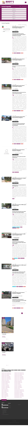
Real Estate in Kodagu (17, 375)
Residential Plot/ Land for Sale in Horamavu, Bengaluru (18, 150)
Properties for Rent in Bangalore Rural (19, 359)
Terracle (15, 407)
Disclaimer (19, 391)
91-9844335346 (5, 394)
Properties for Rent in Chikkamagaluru (19, 365)
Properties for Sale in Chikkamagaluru (6, 365)
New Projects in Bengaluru (5, 370)
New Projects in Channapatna (5, 371)
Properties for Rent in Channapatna (18, 363)
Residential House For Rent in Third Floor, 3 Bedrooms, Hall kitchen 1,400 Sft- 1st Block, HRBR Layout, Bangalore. (19, 242)
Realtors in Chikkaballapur (5, 381)
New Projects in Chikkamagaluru (6, 374)
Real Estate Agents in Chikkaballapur (19, 381)
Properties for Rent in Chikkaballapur (18, 364)
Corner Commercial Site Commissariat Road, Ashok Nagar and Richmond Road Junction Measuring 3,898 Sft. (18, 124)
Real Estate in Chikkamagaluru (18, 374)
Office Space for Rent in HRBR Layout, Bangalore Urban (19, 205)
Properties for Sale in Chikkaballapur (6, 364)
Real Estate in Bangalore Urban (18, 369)
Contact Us (9, 394)
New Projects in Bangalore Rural (5, 368)
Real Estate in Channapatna (17, 371)
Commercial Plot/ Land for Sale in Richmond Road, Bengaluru (18, 117)
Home (9, 391)
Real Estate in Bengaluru (17, 370)
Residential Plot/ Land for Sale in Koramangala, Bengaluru (18, 27)
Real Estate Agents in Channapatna (18, 380)
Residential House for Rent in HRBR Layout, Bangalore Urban (18, 234)
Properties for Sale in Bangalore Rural (6, 359)
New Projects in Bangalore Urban (6, 369)
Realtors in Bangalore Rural (5, 376)
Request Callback (15, 90)
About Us (9, 393)
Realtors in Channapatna (5, 380)
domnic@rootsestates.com (6, 401)
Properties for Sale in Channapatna (6, 363)
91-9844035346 (5, 391)
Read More (14, 305)
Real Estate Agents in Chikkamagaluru (19, 382)
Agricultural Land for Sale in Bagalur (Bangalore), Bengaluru (19, 179)
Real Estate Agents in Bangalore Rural (19, 376)
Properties (9, 392)
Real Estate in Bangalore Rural (18, 368)
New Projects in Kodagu (4, 375)
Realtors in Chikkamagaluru (5, 382)
